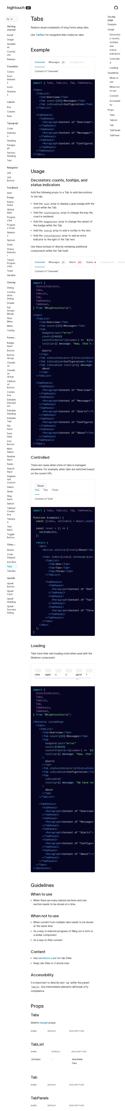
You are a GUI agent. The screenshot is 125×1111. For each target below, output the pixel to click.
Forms (11, 337)
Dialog (10, 287)
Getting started (12, 28)
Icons (10, 87)
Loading (114, 68)
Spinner (11, 240)
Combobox (11, 393)
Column (11, 111)
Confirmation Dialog (11, 295)
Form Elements (11, 79)
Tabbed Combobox (11, 511)
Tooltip (11, 330)
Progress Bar (11, 219)
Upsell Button (10, 585)
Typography (12, 123)
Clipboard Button (11, 384)
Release (11, 59)
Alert (9, 193)
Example (112, 24)
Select (10, 487)
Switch (10, 503)
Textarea (11, 520)
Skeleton (11, 234)
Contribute (11, 53)
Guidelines (11, 45)
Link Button (10, 179)
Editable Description (11, 402)
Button (10, 350)
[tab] (40, 64)
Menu (10, 326)
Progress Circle (11, 226)
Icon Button (10, 443)
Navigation (12, 167)
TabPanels (115, 130)
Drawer (10, 303)
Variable (11, 275)
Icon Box (11, 562)
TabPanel (114, 135)
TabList (113, 120)
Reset (41, 486)
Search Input (10, 470)
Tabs (9, 566)
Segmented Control (11, 479)
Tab (112, 125)
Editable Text (11, 420)
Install (10, 35)
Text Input (10, 528)
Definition (11, 134)
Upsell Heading (11, 600)
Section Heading (11, 154)
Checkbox (11, 364)
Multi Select (10, 450)
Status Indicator (11, 252)
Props (111, 110)
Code (10, 128)
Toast (10, 271)
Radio (10, 464)
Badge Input (10, 344)
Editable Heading (11, 412)
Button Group (10, 356)
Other (11, 544)
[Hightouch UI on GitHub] (116, 8)
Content (114, 96)
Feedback (12, 187)
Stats (10, 244)
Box (9, 107)
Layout (12, 102)
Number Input (11, 458)
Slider (10, 491)
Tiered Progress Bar (11, 263)
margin (44, 1022)
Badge (10, 197)
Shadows (11, 93)
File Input (10, 427)
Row (9, 116)
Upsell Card (10, 593)
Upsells (12, 578)
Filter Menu (10, 320)
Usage (10, 39)
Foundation (12, 66)
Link (9, 173)
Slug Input (10, 497)
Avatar (10, 550)
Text (9, 160)
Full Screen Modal (10, 310)
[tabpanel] (63, 71)
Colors (10, 71)
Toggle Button (10, 536)
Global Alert (10, 211)
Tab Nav (11, 571)
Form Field (9, 435)
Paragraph (11, 147)
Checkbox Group (11, 373)
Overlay (12, 282)
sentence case (47, 958)
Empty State (10, 203)
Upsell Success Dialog (11, 609)
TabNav (40, 34)
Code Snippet (11, 556)
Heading (11, 140)
